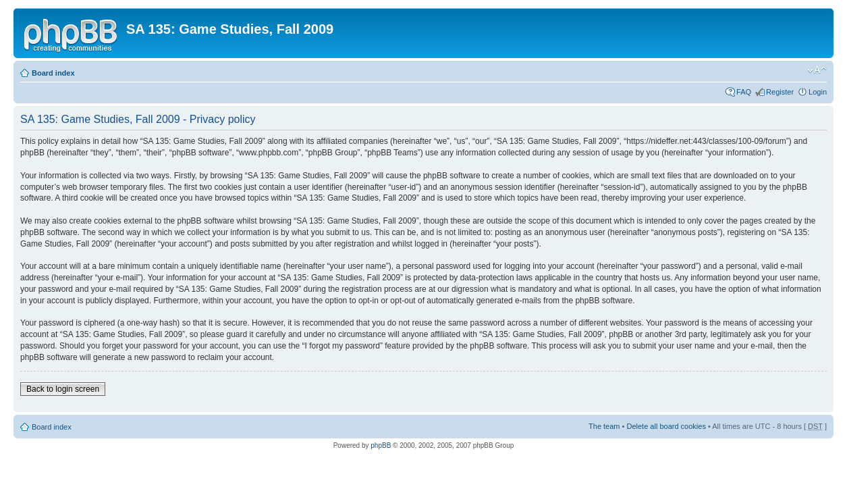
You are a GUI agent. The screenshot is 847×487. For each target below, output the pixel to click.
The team (604, 426)
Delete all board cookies (665, 426)
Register (780, 92)
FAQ (743, 92)
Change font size (817, 70)
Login (818, 92)
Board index (53, 73)
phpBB (381, 445)
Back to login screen (62, 389)
